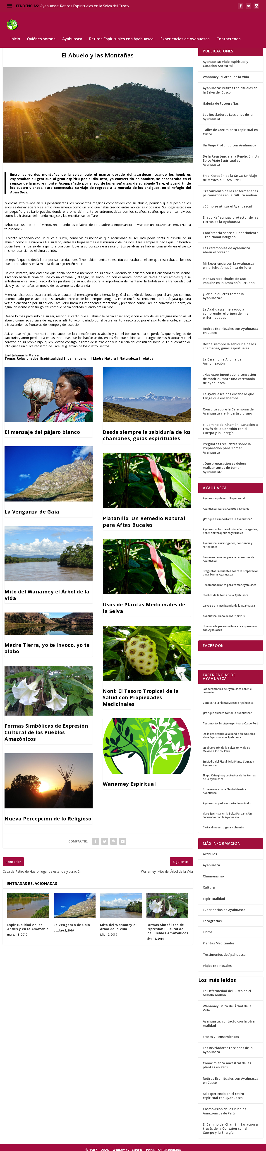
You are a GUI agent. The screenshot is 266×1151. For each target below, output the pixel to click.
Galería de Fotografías (221, 100)
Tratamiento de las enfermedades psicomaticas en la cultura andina (230, 189)
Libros (207, 929)
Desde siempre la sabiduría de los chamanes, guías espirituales (147, 431)
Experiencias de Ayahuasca (185, 32)
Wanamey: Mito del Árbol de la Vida (227, 1004)
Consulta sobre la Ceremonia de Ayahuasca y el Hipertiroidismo (228, 408)
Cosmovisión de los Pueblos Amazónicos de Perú (224, 1108)
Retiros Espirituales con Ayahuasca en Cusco (230, 327)
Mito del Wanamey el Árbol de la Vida (47, 591)
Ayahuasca (72, 32)
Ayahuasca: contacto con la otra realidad (229, 1020)
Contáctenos (228, 32)
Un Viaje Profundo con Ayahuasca (229, 142)
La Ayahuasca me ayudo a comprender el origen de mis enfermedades (225, 310)
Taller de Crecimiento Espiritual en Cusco (230, 128)
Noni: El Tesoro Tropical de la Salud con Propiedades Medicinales (141, 694)
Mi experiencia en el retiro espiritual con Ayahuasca (223, 1092)
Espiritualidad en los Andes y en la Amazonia (28, 923)
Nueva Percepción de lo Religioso (48, 815)
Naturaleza (129, 355)
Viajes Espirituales (217, 962)
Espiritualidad (51, 355)
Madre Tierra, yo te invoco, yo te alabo (47, 644)
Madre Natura (104, 355)
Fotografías (212, 918)
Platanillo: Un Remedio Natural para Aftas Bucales (144, 518)
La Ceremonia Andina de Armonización (222, 358)
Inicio (15, 32)
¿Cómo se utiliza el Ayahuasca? (227, 203)
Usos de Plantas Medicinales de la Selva (144, 604)
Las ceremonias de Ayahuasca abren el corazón (226, 247)
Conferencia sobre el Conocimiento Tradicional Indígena (231, 231)
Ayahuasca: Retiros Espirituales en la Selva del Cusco (84, 5)
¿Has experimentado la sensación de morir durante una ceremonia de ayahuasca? (229, 375)
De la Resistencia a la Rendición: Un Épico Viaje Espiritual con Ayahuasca (231, 157)
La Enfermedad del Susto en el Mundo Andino (227, 989)
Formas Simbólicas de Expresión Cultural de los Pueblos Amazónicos (46, 729)
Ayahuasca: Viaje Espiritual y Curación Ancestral (225, 60)
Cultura (209, 884)
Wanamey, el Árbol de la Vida (226, 74)
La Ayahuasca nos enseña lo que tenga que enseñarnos (228, 392)
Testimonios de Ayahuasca (224, 951)
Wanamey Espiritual (129, 780)
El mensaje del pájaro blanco (42, 428)
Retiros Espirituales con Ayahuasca (121, 32)
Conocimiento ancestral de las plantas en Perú (227, 1062)
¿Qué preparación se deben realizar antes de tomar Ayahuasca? (224, 464)
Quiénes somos (41, 32)
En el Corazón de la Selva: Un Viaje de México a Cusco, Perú (230, 174)
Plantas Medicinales (218, 940)
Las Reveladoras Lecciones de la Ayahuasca (228, 113)
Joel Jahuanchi (16, 352)
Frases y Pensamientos (221, 1033)
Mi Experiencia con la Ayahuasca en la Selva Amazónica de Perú (228, 262)
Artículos (210, 850)
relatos (147, 355)
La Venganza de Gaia (32, 508)
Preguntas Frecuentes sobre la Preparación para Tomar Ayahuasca (227, 445)
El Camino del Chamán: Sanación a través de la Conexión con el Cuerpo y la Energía (230, 425)
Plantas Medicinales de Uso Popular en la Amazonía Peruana (229, 277)
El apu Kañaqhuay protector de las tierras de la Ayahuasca (230, 216)
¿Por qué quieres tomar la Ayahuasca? (223, 293)
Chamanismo (213, 873)
